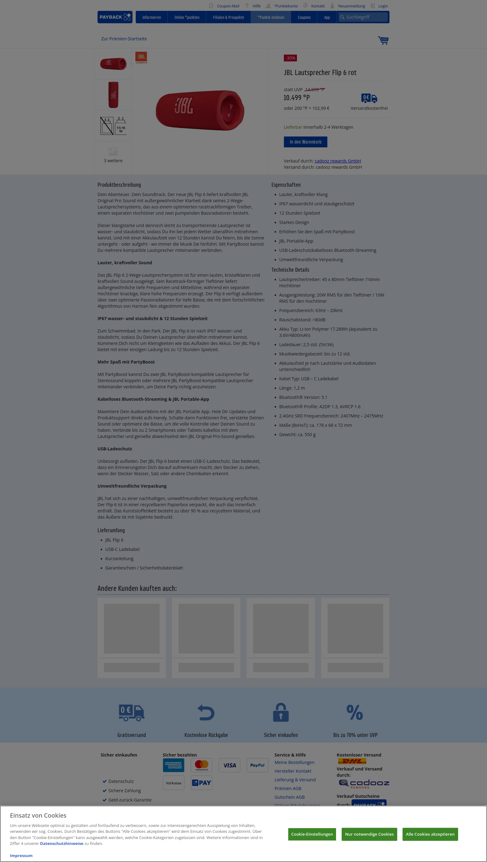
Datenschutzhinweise (62, 849)
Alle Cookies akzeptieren (430, 839)
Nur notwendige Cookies (369, 839)
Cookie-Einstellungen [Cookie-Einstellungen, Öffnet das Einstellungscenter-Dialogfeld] (312, 839)
